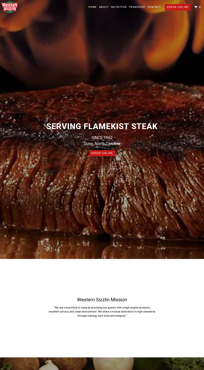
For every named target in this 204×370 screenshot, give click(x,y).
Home (92, 7)
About (104, 7)
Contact (154, 7)
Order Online (178, 7)
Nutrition (119, 7)
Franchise (137, 7)
